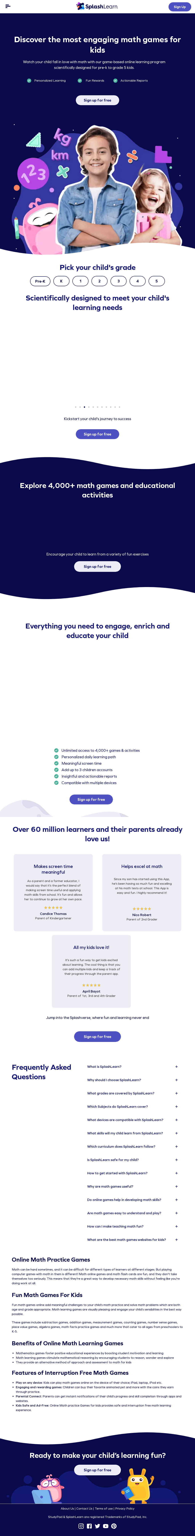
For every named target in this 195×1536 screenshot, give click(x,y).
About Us (67, 1508)
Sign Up (180, 7)
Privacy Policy (124, 1508)
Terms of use (104, 1508)
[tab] (133, 1066)
